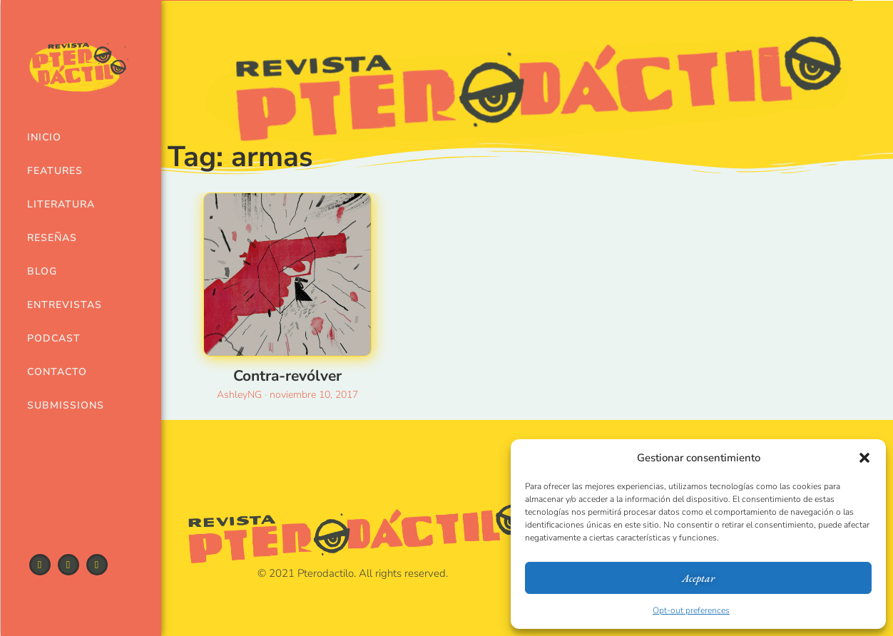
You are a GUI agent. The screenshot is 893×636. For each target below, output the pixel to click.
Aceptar (698, 578)
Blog (42, 271)
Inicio (44, 137)
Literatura (58, 204)
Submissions (58, 405)
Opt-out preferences (691, 610)
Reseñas (52, 238)
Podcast (54, 338)
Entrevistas (58, 305)
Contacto (57, 372)
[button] (864, 458)
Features (55, 171)
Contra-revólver (287, 376)
